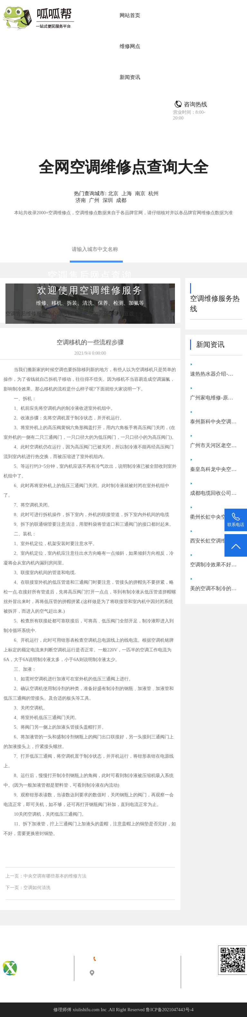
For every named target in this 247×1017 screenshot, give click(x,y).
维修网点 (130, 46)
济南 (81, 200)
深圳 (108, 200)
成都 (121, 200)
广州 (94, 200)
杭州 (153, 193)
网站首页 (130, 15)
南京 (140, 193)
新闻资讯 (130, 77)
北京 (113, 193)
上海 (127, 193)
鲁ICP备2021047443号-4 (169, 1009)
